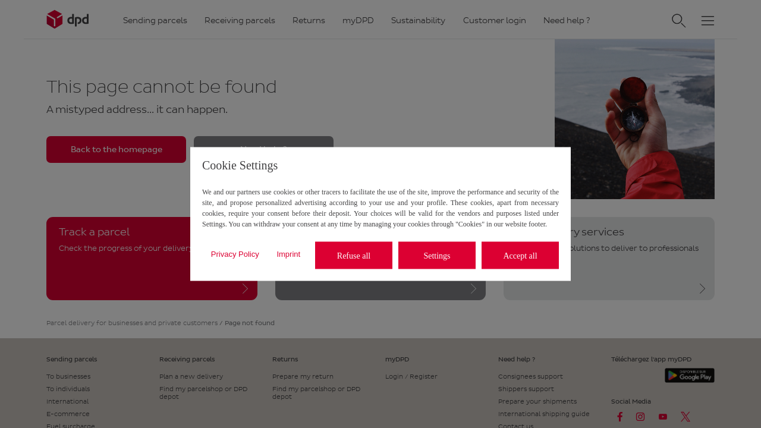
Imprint (288, 253)
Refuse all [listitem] (353, 255)
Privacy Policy (235, 253)
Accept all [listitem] (520, 255)
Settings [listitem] (436, 255)
